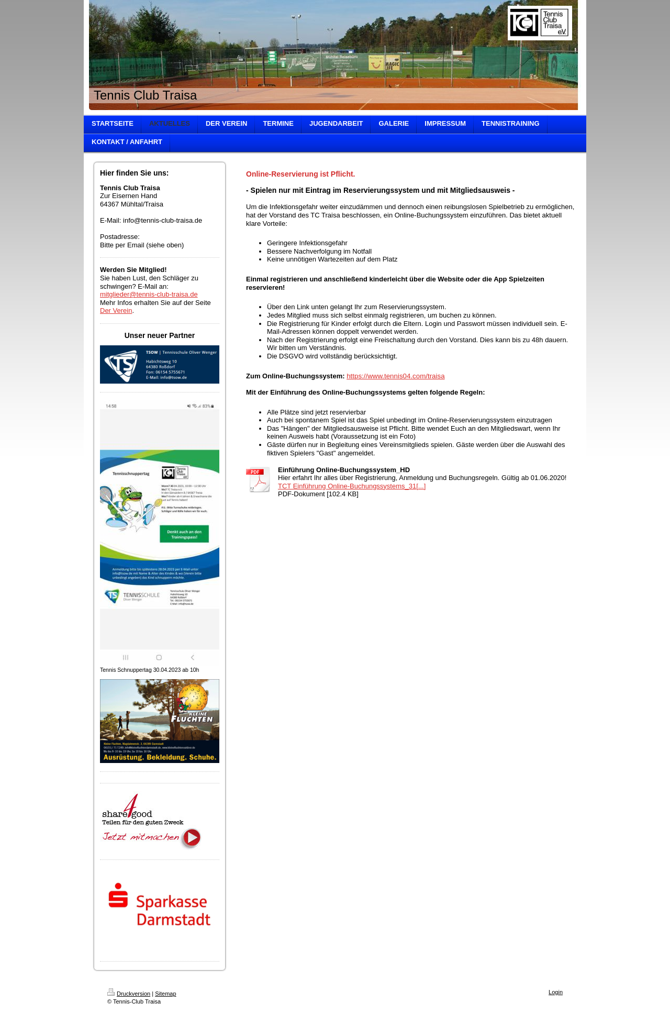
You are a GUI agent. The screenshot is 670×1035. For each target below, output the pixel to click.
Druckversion (128, 993)
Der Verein (116, 310)
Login (556, 992)
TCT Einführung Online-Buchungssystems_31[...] (352, 486)
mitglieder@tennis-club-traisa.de (149, 294)
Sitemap (165, 993)
